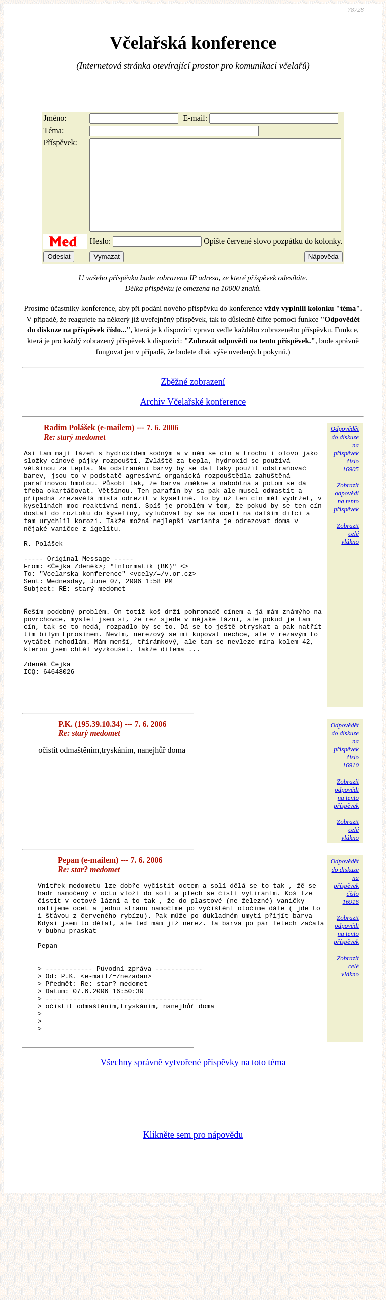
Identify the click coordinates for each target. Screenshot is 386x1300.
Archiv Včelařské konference (193, 420)
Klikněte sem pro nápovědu (193, 1233)
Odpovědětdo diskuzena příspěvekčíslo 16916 (345, 949)
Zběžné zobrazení (193, 400)
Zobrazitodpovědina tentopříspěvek (346, 515)
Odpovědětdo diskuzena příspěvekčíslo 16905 (345, 467)
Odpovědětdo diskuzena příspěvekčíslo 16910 (345, 813)
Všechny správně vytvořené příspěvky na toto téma (193, 1160)
